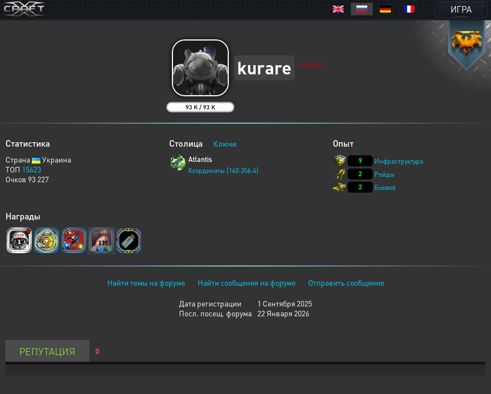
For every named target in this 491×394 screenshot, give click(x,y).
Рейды (384, 174)
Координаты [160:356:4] (223, 170)
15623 (31, 169)
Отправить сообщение (346, 282)
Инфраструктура (398, 161)
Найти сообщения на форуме (247, 282)
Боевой (385, 187)
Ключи (224, 143)
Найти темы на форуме (146, 282)
